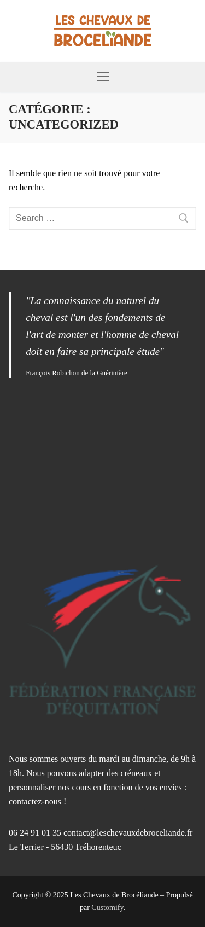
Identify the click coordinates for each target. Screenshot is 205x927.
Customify (107, 907)
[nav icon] (102, 77)
